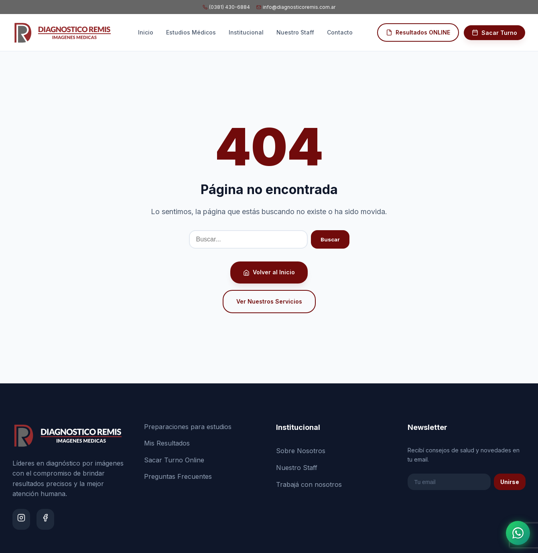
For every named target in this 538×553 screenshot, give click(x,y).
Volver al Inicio (269, 272)
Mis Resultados (167, 443)
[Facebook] (45, 519)
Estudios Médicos (191, 32)
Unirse (509, 481)
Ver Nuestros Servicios (269, 301)
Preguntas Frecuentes (178, 476)
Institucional (246, 32)
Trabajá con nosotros (309, 484)
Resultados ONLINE (418, 32)
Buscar (330, 239)
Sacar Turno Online (174, 460)
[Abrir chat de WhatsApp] (518, 533)
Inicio (145, 32)
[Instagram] (21, 519)
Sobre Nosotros (300, 451)
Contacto (340, 32)
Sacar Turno (494, 32)
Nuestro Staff (295, 32)
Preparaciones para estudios (187, 427)
